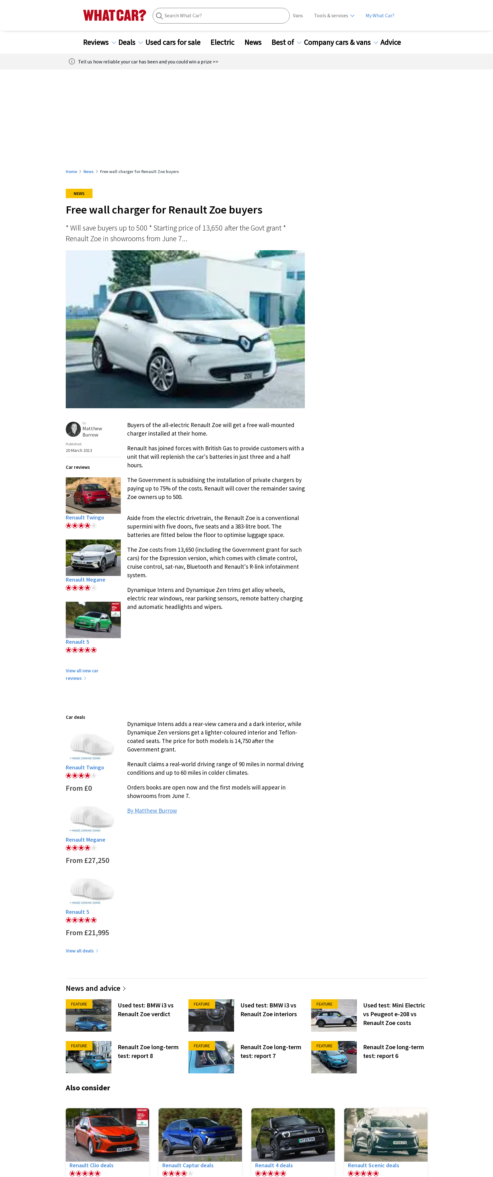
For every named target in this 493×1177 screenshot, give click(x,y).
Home (71, 171)
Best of (286, 42)
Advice (394, 42)
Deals (130, 42)
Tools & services (331, 15)
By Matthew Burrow (152, 810)
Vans (298, 15)
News (256, 42)
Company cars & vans (341, 42)
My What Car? (380, 15)
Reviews (99, 42)
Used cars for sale (176, 42)
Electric (226, 42)
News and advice (96, 988)
